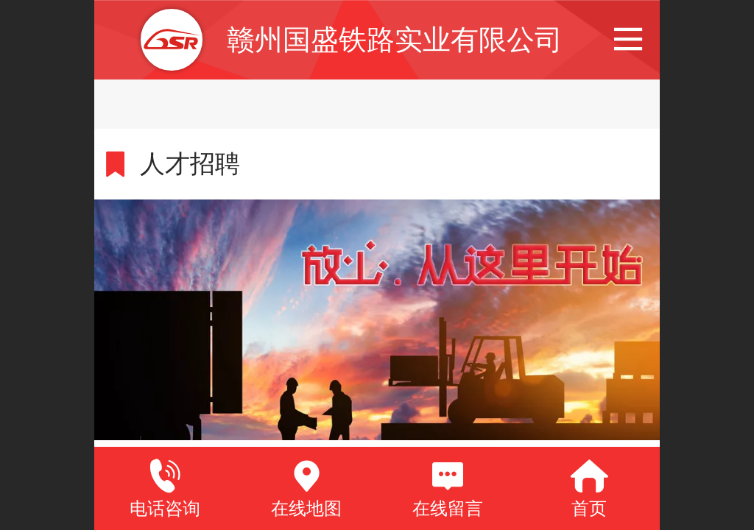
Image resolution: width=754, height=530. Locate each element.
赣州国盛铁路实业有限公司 (395, 39)
